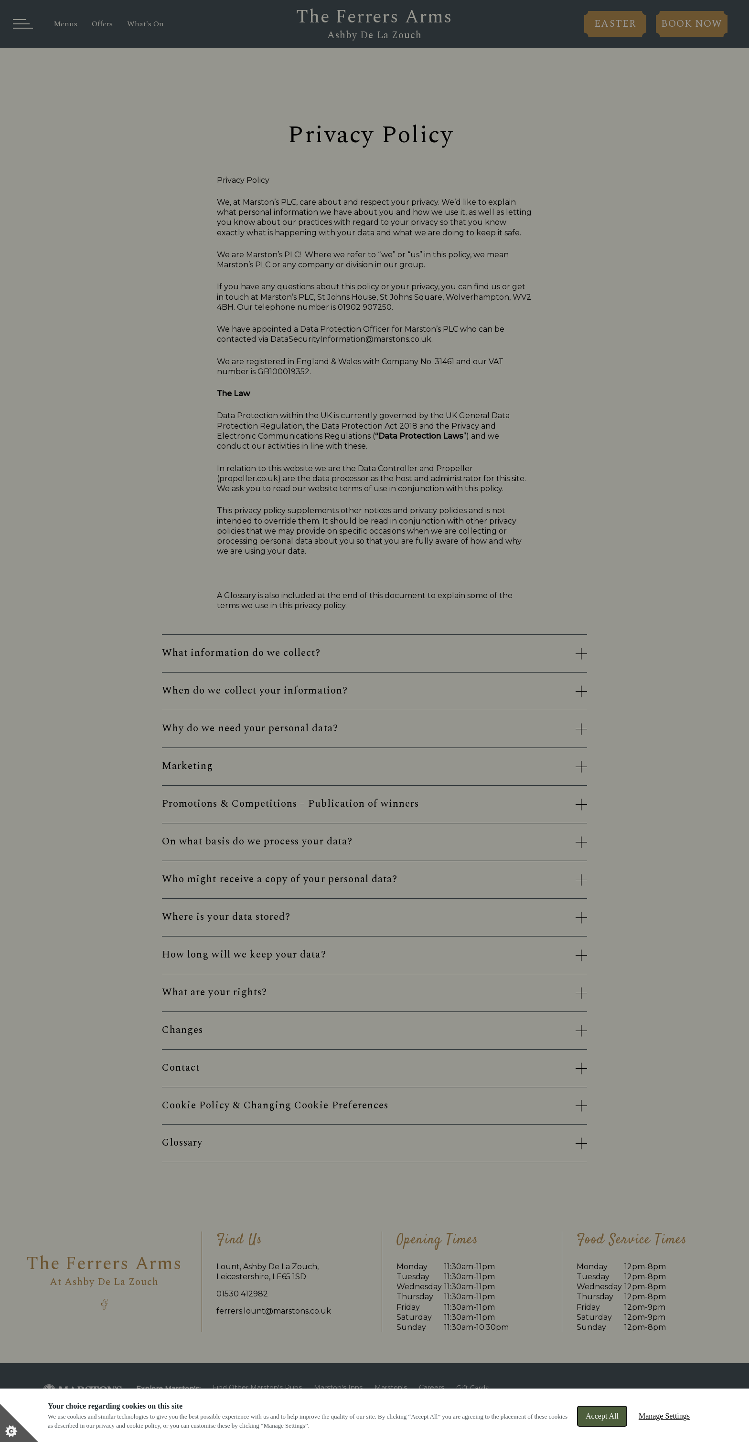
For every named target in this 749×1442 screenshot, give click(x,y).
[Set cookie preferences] (19, 1423)
